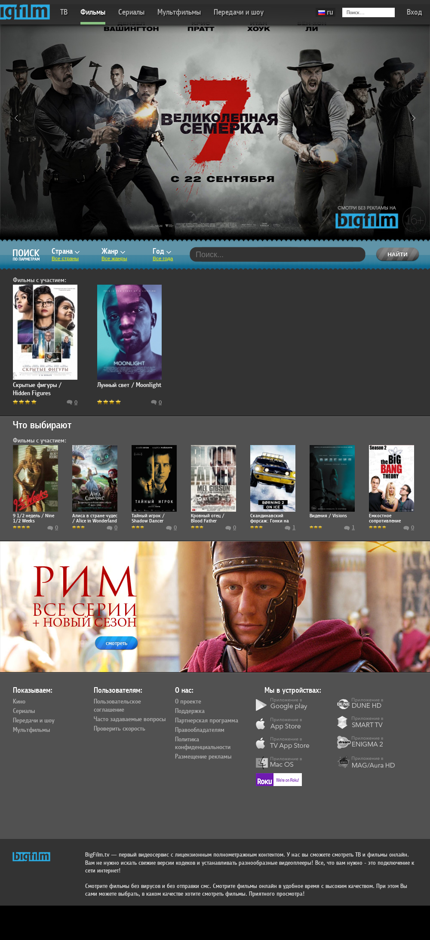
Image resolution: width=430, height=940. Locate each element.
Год (162, 251)
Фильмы (92, 12)
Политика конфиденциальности (202, 744)
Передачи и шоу (239, 12)
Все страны (65, 258)
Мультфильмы (179, 12)
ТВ (64, 12)
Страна (66, 251)
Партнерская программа (206, 721)
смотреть (116, 643)
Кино (19, 702)
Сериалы (131, 12)
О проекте (188, 702)
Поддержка (190, 711)
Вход (414, 12)
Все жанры (114, 258)
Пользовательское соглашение (117, 706)
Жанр (113, 251)
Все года (163, 258)
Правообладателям (199, 730)
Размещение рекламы (203, 757)
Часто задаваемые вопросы (130, 719)
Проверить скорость (119, 729)
